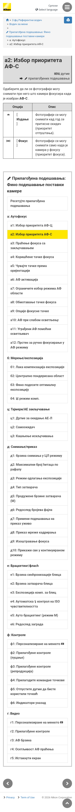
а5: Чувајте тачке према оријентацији (28, 268)
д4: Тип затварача (24, 487)
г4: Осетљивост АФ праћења (32, 749)
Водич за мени (18, 24)
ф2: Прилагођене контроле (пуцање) (30, 655)
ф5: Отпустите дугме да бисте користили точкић (33, 691)
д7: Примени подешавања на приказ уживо (32, 521)
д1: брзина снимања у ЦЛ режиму (36, 456)
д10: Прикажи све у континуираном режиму (37, 552)
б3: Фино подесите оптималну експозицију (33, 387)
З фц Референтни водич (27, 20)
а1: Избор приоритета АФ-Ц (31, 225)
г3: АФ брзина (20, 740)
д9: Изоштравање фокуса (29, 541)
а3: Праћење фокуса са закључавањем (27, 245)
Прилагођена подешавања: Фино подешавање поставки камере (28, 34)
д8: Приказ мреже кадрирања (33, 532)
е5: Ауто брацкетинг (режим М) (34, 615)
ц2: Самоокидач (22, 427)
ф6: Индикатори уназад (28, 703)
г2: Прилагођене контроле (30, 731)
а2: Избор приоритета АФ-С (31, 234)
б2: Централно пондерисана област (37, 376)
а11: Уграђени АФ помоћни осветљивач (30, 331)
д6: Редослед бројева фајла (31, 510)
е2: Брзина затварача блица (31, 583)
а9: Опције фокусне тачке (29, 311)
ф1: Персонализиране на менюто (37, 644)
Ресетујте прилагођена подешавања (27, 203)
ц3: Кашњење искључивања (31, 436)
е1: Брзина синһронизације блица (35, 575)
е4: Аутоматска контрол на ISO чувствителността (35, 604)
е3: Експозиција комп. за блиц (33, 592)
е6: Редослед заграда (26, 624)
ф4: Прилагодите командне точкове (37, 680)
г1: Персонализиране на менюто (36, 722)
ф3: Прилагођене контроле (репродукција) (30, 669)
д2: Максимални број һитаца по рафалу (34, 467)
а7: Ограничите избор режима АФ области (35, 291)
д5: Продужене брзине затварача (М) (35, 498)
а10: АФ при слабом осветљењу (34, 320)
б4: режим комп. (24, 398)
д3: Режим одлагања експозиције (36, 478)
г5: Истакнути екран (25, 758)
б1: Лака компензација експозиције (37, 367)
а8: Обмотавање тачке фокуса (33, 302)
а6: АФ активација (24, 279)
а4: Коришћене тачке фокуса (32, 257)
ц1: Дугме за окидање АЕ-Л (31, 418)
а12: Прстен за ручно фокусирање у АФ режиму (37, 345)
